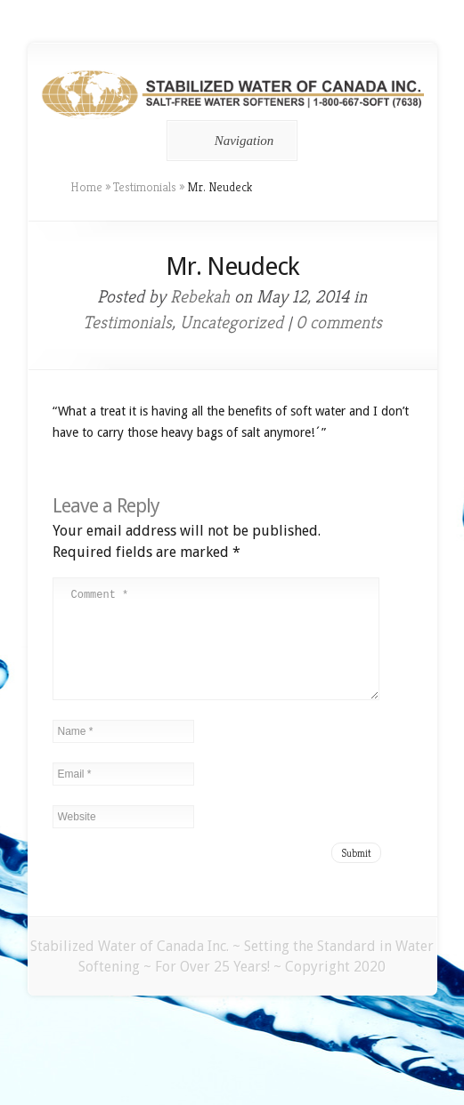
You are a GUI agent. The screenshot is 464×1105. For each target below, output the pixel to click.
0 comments (339, 322)
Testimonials (144, 187)
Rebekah (200, 297)
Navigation (229, 140)
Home (86, 187)
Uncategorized (231, 322)
